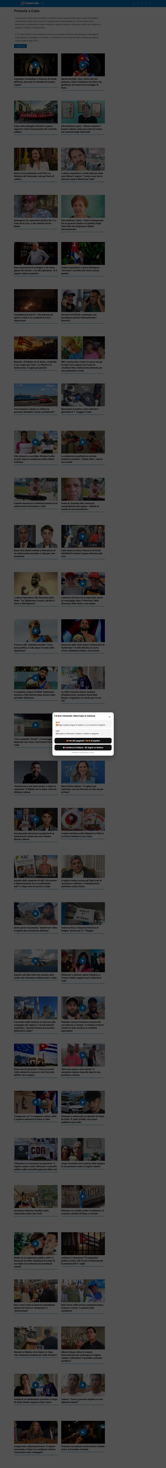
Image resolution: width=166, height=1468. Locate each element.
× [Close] (109, 716)
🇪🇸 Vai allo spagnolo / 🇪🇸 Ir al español (83, 740)
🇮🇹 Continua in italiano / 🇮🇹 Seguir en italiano (83, 747)
